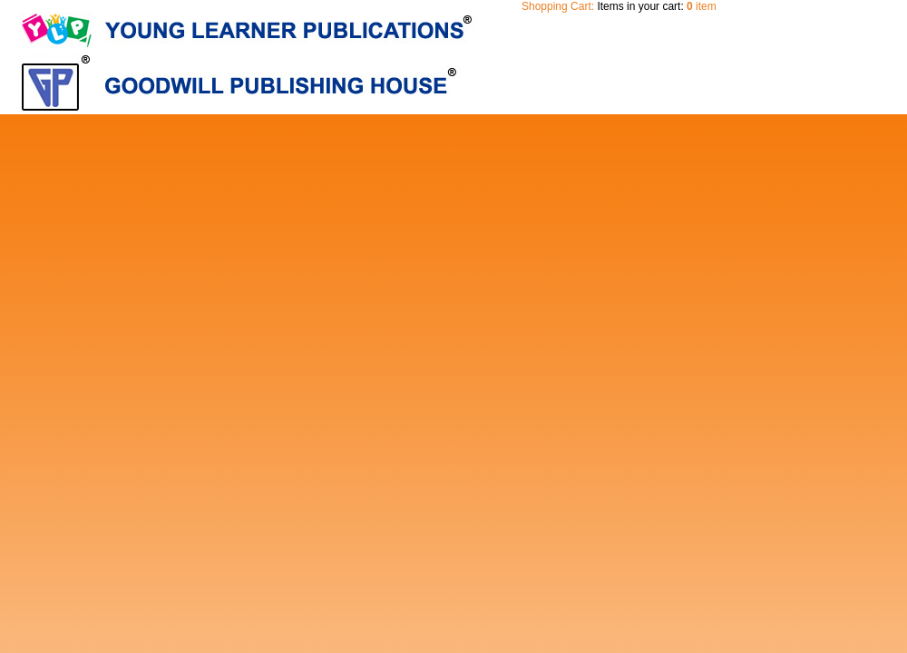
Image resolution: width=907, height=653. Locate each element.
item (702, 6)
